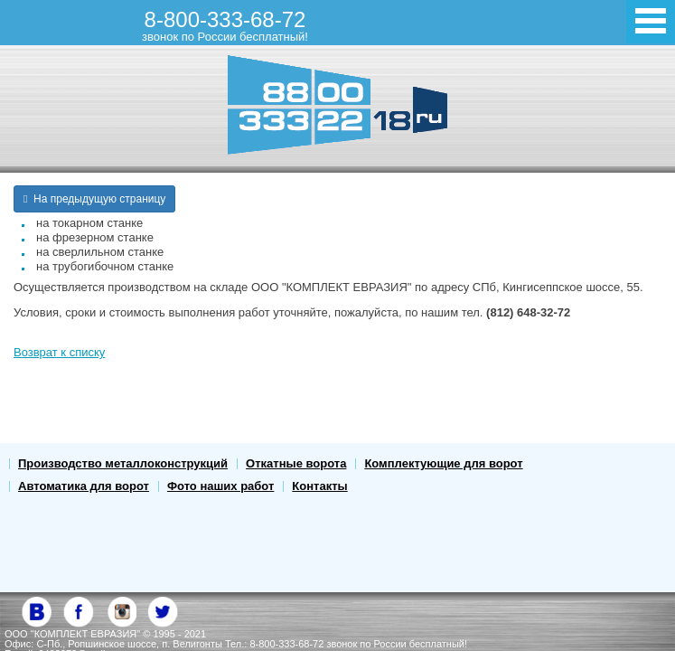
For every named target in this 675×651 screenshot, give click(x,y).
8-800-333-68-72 (225, 25)
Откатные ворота (296, 463)
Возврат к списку (59, 352)
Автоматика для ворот (83, 486)
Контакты (319, 486)
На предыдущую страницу (94, 199)
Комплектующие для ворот (443, 463)
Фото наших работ (220, 486)
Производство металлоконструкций (123, 463)
